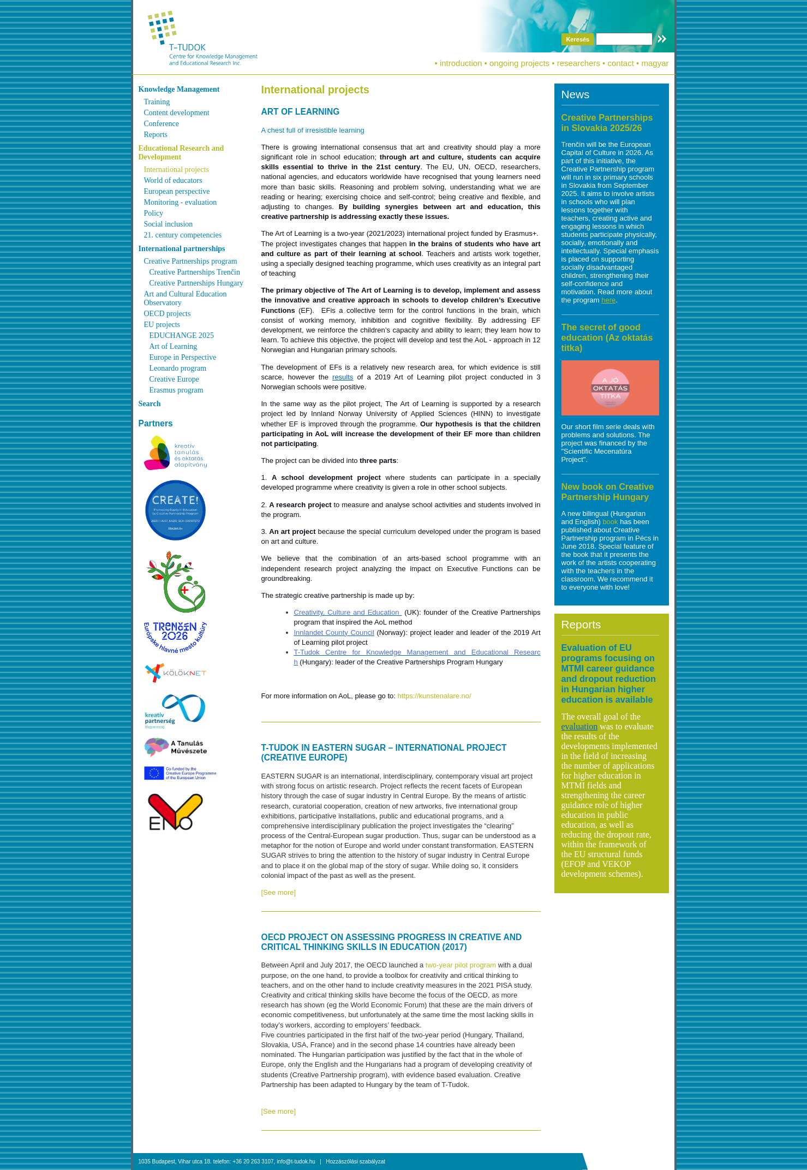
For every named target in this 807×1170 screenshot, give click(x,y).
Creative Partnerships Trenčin (195, 272)
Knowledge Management (179, 89)
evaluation (579, 726)
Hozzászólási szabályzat (355, 1162)
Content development (177, 113)
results (342, 377)
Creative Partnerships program (190, 261)
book (611, 522)
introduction (461, 63)
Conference (162, 124)
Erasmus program (177, 390)
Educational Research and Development (181, 152)
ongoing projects (519, 63)
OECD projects (167, 314)
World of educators (173, 180)
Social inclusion (168, 224)
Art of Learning (174, 346)
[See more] (278, 892)
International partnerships (182, 249)
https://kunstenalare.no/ (434, 696)
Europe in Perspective (183, 357)
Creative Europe (174, 379)
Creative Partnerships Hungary (197, 283)
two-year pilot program (461, 965)
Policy (154, 213)
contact (621, 63)
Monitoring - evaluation (180, 202)
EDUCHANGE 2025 (182, 335)
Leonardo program (178, 368)
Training (157, 102)
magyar (654, 63)
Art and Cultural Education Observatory (185, 298)
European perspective (177, 191)
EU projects (162, 324)
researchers (578, 63)
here (608, 300)
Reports (156, 134)
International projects (176, 169)
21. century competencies (183, 235)
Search (150, 404)
